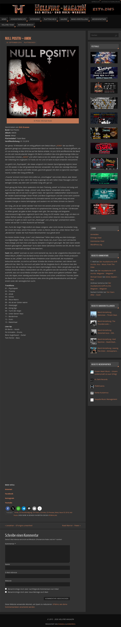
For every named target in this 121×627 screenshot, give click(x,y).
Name (7, 564)
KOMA (59, 145)
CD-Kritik (43, 512)
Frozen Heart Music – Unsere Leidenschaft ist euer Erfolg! (106, 372)
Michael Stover (96, 277)
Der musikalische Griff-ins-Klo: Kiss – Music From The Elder (104, 264)
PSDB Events (99, 386)
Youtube (8, 503)
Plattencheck (29, 42)
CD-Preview (50, 512)
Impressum (94, 2)
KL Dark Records (101, 379)
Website (8, 581)
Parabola (61, 624)
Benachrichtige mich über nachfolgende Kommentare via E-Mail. (33, 589)
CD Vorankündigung (25, 512)
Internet (8, 489)
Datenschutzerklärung (110, 2)
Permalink (53, 515)
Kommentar (10, 544)
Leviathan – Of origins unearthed (18, 525)
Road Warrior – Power (71, 525)
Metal (57, 512)
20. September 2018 (14, 42)
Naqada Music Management (106, 399)
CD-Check (36, 512)
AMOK (25, 157)
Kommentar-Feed (97, 241)
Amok (16, 512)
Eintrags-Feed (96, 238)
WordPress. (71, 624)
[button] (8, 508)
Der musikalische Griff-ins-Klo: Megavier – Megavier (101, 286)
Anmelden (95, 234)
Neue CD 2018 (64, 512)
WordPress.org (96, 244)
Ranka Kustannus (101, 392)
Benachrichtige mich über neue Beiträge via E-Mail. (28, 592)
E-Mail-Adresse (11, 572)
